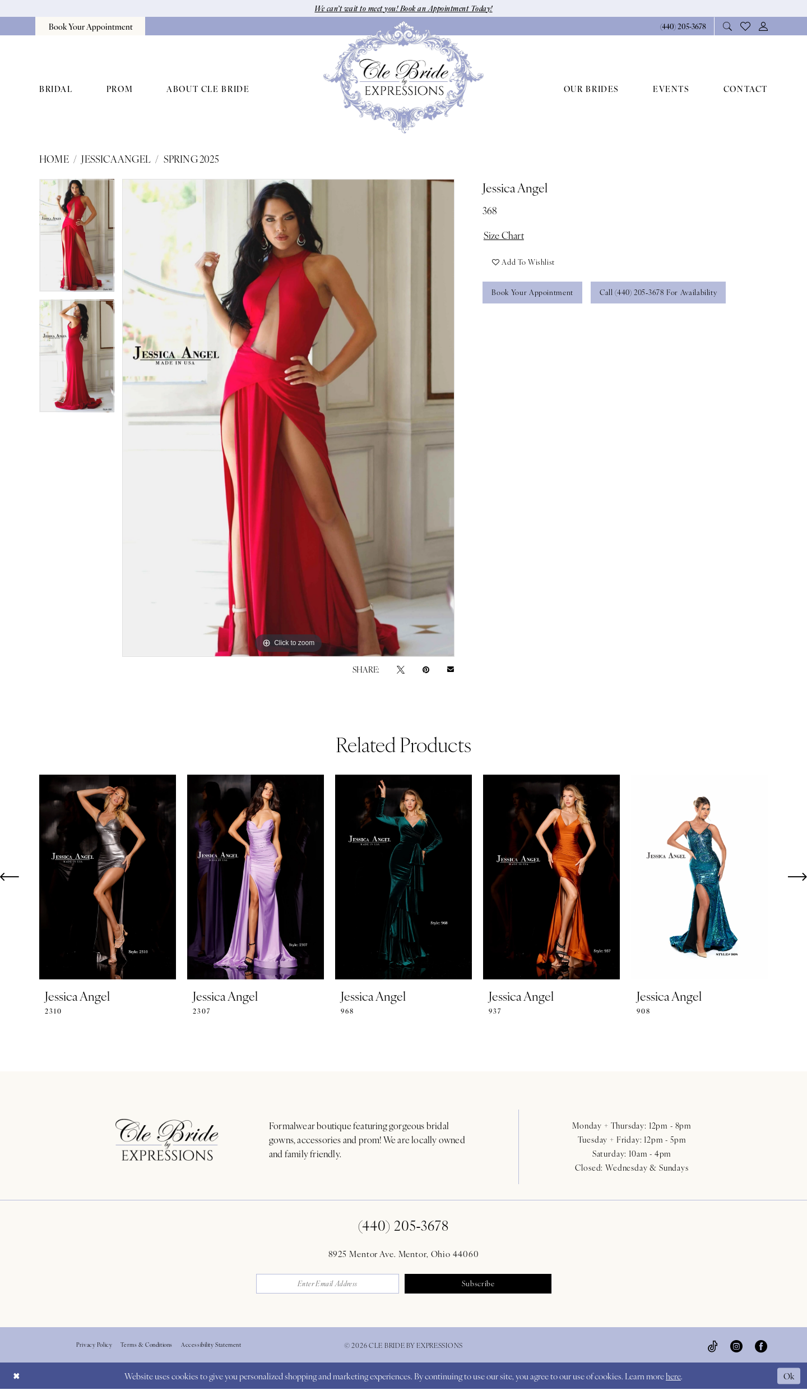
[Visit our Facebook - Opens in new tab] (761, 1346)
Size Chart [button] (504, 235)
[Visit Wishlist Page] (745, 26)
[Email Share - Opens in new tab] (450, 669)
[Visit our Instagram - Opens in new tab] (736, 1346)
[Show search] (727, 26)
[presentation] (107, 877)
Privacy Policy (94, 1345)
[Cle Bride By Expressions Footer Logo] (167, 1140)
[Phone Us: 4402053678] (683, 26)
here (673, 1376)
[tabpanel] (76, 239)
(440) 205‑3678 (403, 1225)
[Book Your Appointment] (90, 26)
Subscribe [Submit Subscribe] (478, 1284)
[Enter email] (328, 1284)
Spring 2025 (191, 158)
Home (54, 158)
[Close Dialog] (16, 1376)
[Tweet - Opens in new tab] (400, 669)
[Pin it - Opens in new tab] (426, 669)
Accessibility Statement (211, 1345)
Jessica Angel (116, 158)
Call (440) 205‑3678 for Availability (660, 293)
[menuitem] (90, 26)
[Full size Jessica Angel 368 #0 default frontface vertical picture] (288, 417)
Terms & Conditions (146, 1345)
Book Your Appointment (533, 293)
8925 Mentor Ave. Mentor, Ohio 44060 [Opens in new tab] (403, 1253)
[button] (763, 26)
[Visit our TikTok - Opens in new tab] (712, 1346)
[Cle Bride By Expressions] (403, 77)
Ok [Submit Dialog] (789, 1376)
